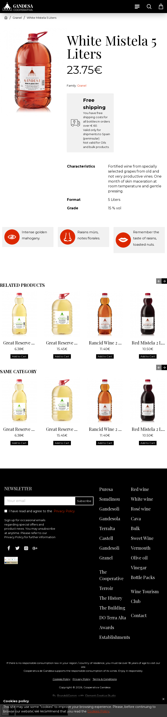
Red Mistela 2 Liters (148, 343)
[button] (159, 281)
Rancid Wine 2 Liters (106, 343)
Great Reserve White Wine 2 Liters (20, 343)
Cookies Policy (98, 711)
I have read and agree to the (39, 511)
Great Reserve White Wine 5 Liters (63, 343)
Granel (17, 17)
